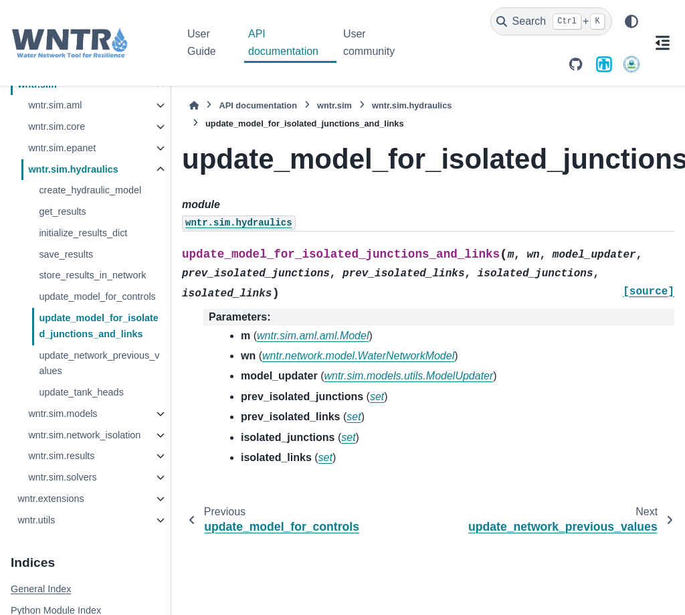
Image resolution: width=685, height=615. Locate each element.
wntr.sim (334, 105)
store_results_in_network (92, 275)
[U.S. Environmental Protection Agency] (631, 64)
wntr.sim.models (62, 413)
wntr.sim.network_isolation (84, 435)
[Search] (551, 21)
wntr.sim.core (56, 126)
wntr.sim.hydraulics (73, 169)
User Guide (201, 42)
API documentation (283, 42)
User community (369, 42)
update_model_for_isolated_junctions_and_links (98, 326)
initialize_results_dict (83, 233)
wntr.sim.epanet (62, 148)
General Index (41, 589)
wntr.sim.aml (55, 105)
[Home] (194, 105)
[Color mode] (631, 21)
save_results (66, 254)
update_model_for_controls (97, 296)
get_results (62, 211)
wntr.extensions (50, 498)
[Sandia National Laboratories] (604, 64)
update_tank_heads (81, 392)
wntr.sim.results (61, 455)
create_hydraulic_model (90, 190)
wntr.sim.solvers (62, 477)
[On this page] (662, 42)
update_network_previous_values (99, 363)
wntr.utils (36, 520)
